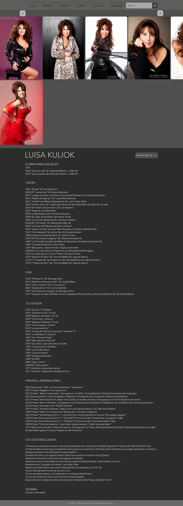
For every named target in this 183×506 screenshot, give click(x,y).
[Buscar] (137, 5)
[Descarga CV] (146, 155)
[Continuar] (23, 13)
